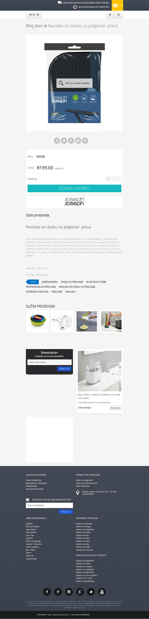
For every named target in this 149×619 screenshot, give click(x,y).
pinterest (58, 592)
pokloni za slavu (83, 563)
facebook (47, 592)
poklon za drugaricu (85, 529)
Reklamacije (31, 486)
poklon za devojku (84, 523)
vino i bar (30, 535)
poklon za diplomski (85, 572)
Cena (31, 168)
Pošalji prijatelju (78, 140)
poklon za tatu (82, 535)
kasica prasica (32, 547)
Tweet (64, 140)
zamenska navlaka (37, 291)
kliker (36, 5)
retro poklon (31, 532)
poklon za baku (83, 538)
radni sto (30, 555)
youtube (102, 592)
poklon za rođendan (85, 561)
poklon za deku (83, 541)
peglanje (56, 291)
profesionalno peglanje (41, 286)
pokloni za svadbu (84, 566)
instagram (69, 592)
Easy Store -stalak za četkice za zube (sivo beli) (99, 396)
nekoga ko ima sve (84, 550)
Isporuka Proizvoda (34, 489)
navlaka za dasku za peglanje (77, 286)
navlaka (70, 291)
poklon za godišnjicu (85, 581)
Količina (32, 179)
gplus (80, 592)
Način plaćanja (82, 486)
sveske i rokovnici (34, 544)
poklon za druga (83, 526)
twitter (91, 592)
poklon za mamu (83, 532)
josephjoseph (50, 281)
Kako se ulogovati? (84, 480)
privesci (29, 538)
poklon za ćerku (83, 547)
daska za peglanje (72, 281)
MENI (34, 14)
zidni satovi (31, 529)
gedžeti (29, 523)
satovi (28, 553)
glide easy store (96, 281)
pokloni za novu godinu (86, 575)
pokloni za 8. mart (84, 578)
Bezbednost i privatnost (36, 483)
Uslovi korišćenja (33, 480)
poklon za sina (82, 544)
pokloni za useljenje (85, 569)
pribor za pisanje (33, 541)
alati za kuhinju (32, 526)
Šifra (30, 156)
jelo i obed (30, 550)
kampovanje (31, 558)
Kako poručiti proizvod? (86, 483)
